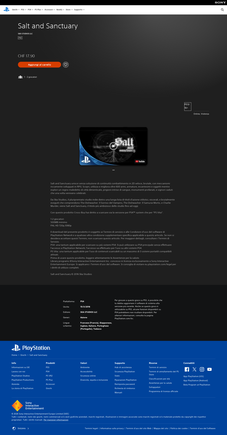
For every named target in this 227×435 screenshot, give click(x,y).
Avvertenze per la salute (160, 383)
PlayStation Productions (23, 380)
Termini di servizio (157, 367)
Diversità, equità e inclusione (94, 380)
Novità (59, 10)
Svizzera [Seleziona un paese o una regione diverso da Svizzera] (21, 428)
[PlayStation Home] (6, 10)
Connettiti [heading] (189, 363)
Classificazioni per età (159, 378)
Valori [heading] (83, 363)
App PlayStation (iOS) (193, 376)
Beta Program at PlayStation (196, 384)
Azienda (15, 384)
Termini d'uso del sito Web (138, 428)
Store (68, 10)
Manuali (118, 392)
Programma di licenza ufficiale (163, 391)
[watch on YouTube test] (140, 161)
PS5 (22, 10)
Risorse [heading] (153, 363)
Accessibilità (86, 371)
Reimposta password (125, 384)
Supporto (78, 10)
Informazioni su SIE (21, 367)
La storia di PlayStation (22, 388)
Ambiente (85, 367)
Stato (117, 375)
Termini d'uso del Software (202, 428)
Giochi (14, 10)
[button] (113, 146)
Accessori (49, 10)
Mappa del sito (161, 428)
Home (14, 355)
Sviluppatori (154, 387)
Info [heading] (14, 363)
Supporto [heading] (120, 363)
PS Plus (38, 10)
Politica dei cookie (179, 428)
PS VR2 (49, 375)
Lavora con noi (18, 371)
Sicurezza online (88, 375)
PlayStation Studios (21, 375)
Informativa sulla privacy (112, 428)
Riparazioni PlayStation (126, 380)
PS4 (29, 10)
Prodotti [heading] (50, 363)
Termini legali (91, 428)
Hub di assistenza (123, 367)
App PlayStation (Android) (195, 380)
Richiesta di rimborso (125, 388)
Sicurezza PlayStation (125, 371)
